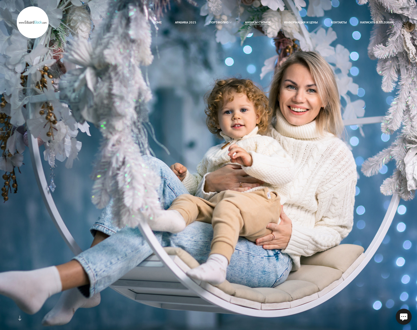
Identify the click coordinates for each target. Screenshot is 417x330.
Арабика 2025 (185, 22)
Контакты (339, 22)
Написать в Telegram (377, 22)
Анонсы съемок (258, 22)
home (157, 22)
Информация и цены (301, 22)
